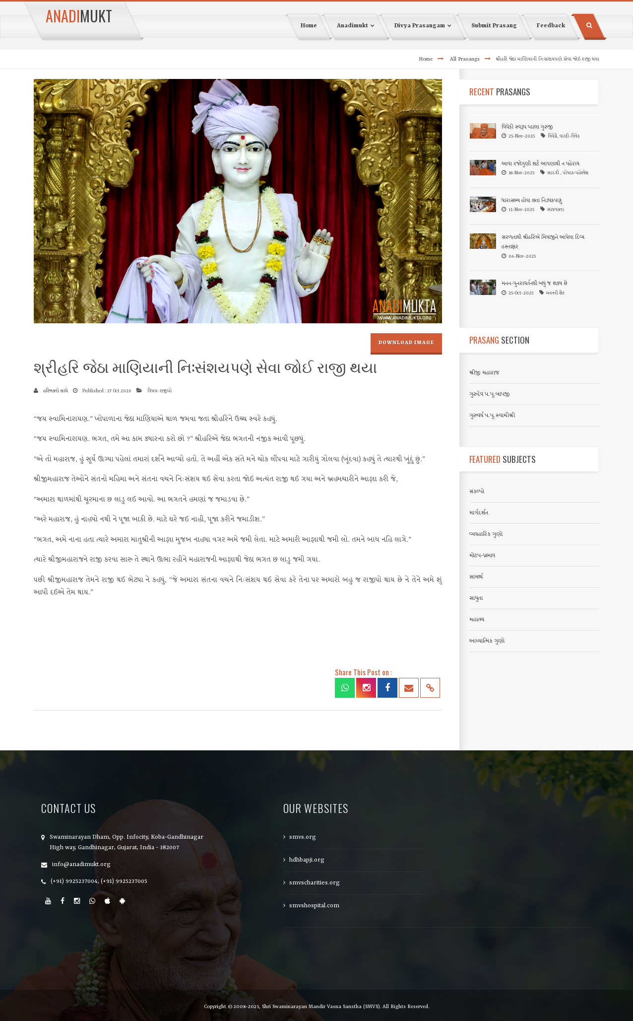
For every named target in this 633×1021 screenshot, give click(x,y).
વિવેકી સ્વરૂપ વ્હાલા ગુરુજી (527, 127)
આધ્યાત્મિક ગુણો (487, 641)
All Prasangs (465, 59)
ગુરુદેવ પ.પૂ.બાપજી (489, 394)
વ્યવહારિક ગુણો (486, 534)
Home (426, 59)
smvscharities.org (314, 882)
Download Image (406, 343)
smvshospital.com (314, 905)
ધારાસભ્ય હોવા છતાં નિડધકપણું (532, 201)
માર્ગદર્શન (478, 513)
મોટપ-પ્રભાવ (482, 555)
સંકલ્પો (476, 491)
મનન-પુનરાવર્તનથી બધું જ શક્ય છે (534, 284)
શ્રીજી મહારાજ (484, 372)
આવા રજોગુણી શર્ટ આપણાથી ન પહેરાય (540, 164)
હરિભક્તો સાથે (55, 391)
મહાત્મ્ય (476, 619)
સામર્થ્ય (476, 577)
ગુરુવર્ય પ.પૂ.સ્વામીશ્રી (492, 415)
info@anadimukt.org (81, 864)
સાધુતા (476, 598)
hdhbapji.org (306, 860)
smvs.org (302, 837)
